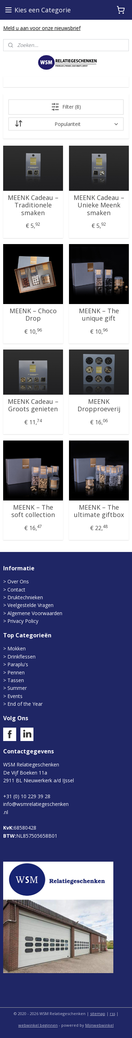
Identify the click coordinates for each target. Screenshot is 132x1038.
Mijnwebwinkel (99, 1025)
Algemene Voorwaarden (34, 613)
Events (15, 696)
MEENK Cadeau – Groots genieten (33, 405)
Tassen (15, 680)
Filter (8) (66, 107)
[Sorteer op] (66, 124)
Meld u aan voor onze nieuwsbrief (42, 28)
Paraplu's (17, 664)
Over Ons (18, 581)
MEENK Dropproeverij (98, 405)
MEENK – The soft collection (33, 511)
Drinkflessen (21, 656)
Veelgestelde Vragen (30, 605)
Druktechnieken (25, 597)
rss (112, 1013)
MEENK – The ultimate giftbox (99, 511)
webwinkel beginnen (38, 1025)
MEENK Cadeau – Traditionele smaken (33, 205)
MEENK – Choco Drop (33, 314)
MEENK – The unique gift (99, 314)
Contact (16, 589)
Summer (17, 688)
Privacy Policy (22, 621)
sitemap (97, 1013)
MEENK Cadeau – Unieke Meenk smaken (99, 205)
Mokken (16, 648)
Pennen (16, 672)
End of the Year (25, 703)
